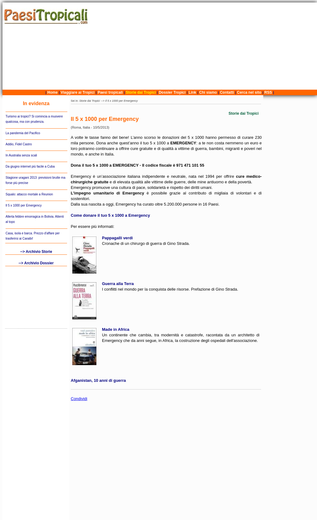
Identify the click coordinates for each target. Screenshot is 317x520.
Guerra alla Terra (118, 283)
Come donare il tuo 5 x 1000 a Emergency (110, 215)
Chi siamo (208, 92)
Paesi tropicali (110, 92)
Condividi (79, 398)
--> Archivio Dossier (36, 263)
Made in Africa (115, 329)
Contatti (227, 92)
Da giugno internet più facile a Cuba (30, 166)
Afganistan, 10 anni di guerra (98, 380)
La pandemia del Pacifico (23, 133)
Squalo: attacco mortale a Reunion (29, 194)
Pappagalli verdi (117, 238)
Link (192, 92)
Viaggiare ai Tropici (78, 92)
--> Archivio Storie (36, 251)
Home (52, 92)
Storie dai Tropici (141, 92)
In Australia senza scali (21, 155)
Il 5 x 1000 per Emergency (24, 205)
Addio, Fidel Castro (19, 144)
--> (103, 100)
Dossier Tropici (172, 92)
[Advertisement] (204, 46)
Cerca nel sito (249, 92)
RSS (268, 92)
